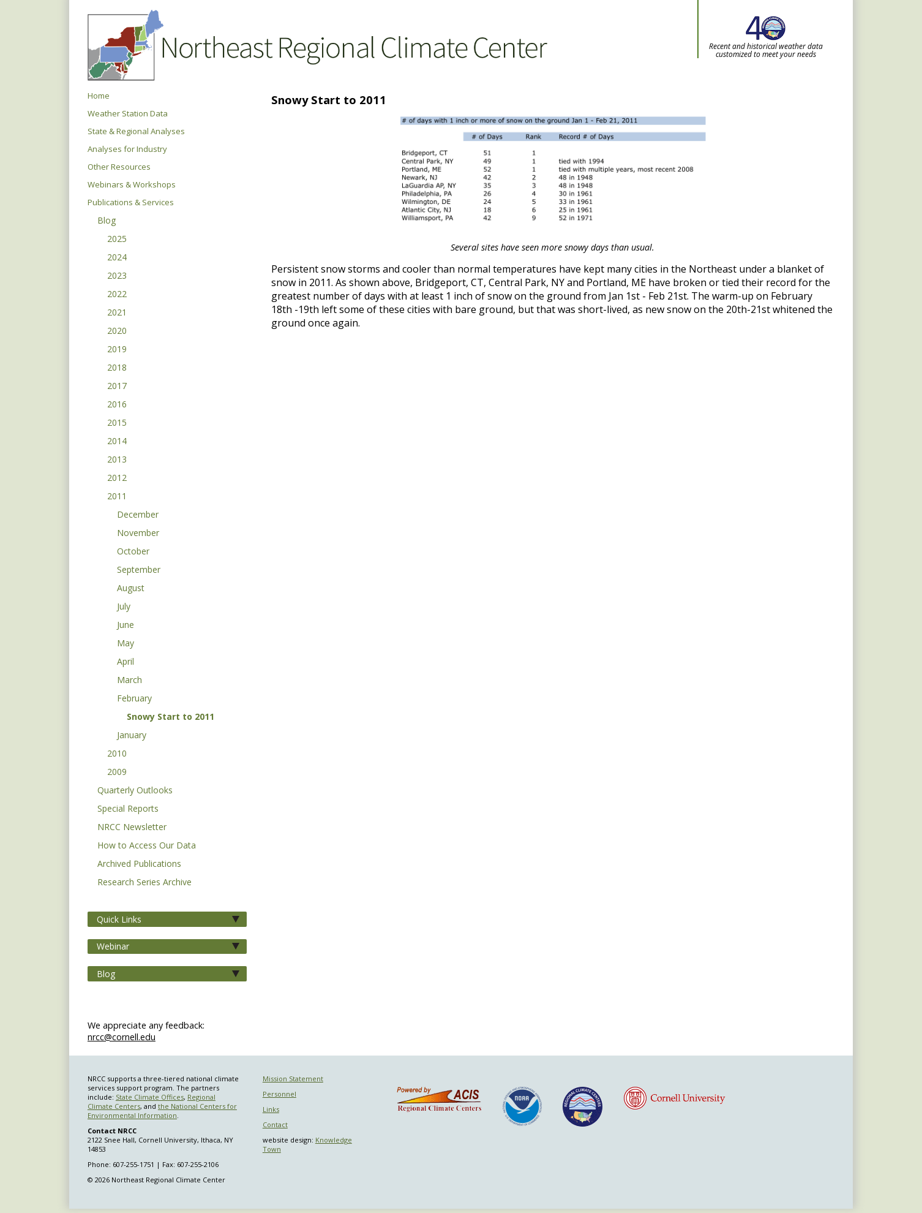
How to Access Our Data (146, 846)
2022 (117, 295)
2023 (117, 276)
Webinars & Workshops (132, 185)
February (134, 699)
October (133, 552)
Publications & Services (131, 202)
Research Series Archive (144, 883)
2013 (117, 460)
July (123, 607)
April (125, 662)
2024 (117, 258)
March (129, 681)
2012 (117, 478)
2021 (117, 313)
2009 (117, 772)
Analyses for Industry (127, 149)
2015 (117, 423)
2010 (117, 754)
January (131, 736)
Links (271, 1109)
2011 (117, 497)
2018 (117, 368)
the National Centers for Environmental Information (162, 1111)
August (130, 589)
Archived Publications (139, 864)
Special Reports (128, 809)
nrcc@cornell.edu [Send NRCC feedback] (122, 1037)
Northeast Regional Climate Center (315, 46)
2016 (117, 405)
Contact (275, 1124)
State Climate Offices (150, 1097)
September (138, 570)
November (138, 533)
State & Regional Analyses (136, 131)
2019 (117, 350)
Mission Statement (293, 1078)
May (125, 644)
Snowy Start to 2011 (170, 717)
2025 (117, 239)
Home (99, 96)
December (138, 515)
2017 (117, 386)
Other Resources (119, 167)
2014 (117, 442)
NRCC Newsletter (132, 828)
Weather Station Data (128, 114)
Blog (106, 221)
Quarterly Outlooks (135, 791)
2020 (117, 331)
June (125, 625)
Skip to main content (8, 0)
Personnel (279, 1093)
